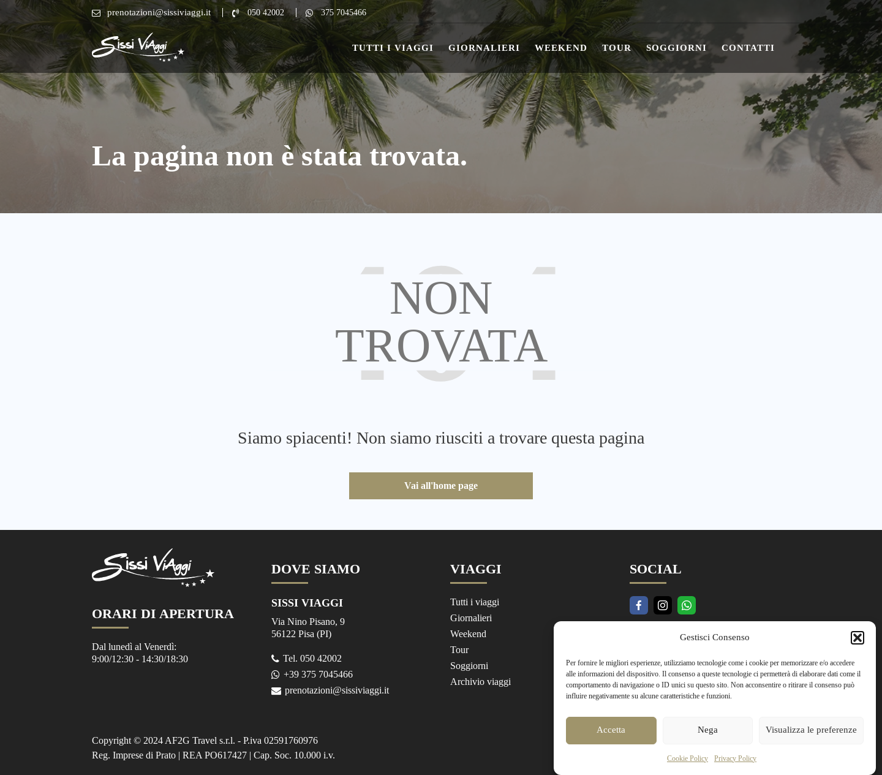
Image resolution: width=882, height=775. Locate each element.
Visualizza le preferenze (811, 743)
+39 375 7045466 (318, 673)
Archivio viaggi (481, 680)
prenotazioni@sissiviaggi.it (159, 12)
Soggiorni (676, 47)
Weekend (561, 47)
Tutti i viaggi (476, 602)
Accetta (611, 743)
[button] (857, 651)
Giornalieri (484, 47)
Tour (616, 47)
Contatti (748, 47)
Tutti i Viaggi (393, 47)
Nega (708, 743)
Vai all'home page (441, 485)
